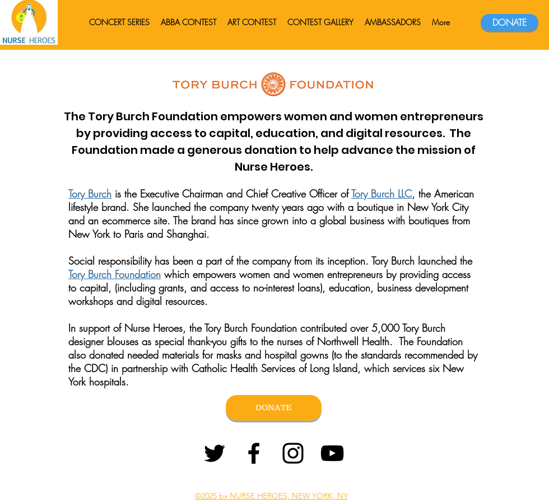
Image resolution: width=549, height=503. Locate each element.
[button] (392, 22)
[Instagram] (293, 453)
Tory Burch (89, 193)
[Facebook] (254, 453)
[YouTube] (332, 453)
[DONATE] (509, 22)
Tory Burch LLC (381, 193)
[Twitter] (215, 453)
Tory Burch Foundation (114, 274)
